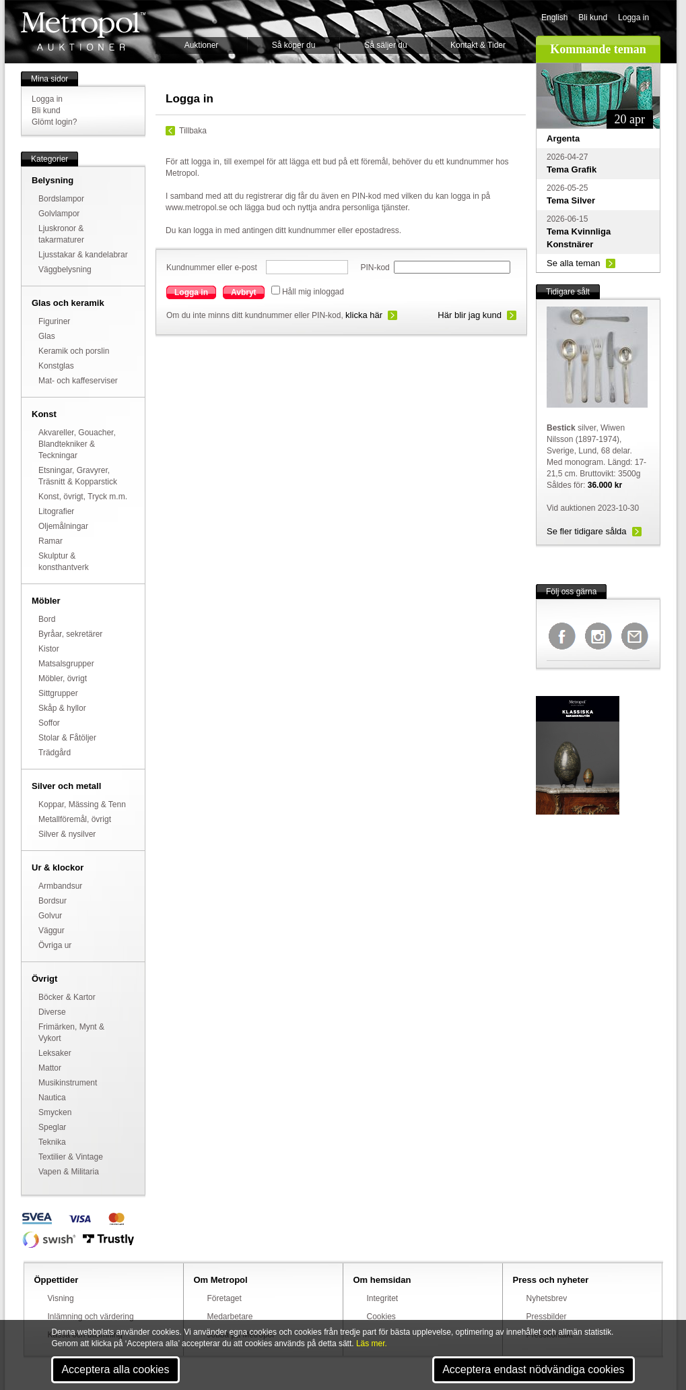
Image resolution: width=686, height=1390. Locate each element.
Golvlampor (58, 213)
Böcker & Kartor (67, 997)
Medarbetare (230, 1316)
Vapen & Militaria (68, 1171)
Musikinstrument (67, 1082)
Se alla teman (574, 263)
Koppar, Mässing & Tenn (82, 804)
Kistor (48, 649)
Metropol (83, 31)
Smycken (54, 1112)
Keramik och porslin (73, 351)
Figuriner (54, 321)
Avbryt (243, 292)
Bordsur (52, 901)
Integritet (383, 1298)
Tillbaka (193, 130)
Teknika (52, 1142)
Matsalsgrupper (66, 663)
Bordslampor (61, 198)
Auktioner (201, 45)
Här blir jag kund (470, 315)
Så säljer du (385, 45)
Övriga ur (54, 945)
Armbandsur (60, 886)
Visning (61, 1298)
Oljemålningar (63, 526)
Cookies (381, 1316)
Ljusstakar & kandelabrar (83, 254)
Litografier (56, 511)
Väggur (51, 930)
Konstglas (56, 366)
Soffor (49, 723)
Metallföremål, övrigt (74, 819)
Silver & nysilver (67, 834)
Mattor (49, 1068)
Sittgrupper (58, 693)
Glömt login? (54, 122)
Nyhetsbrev (547, 1298)
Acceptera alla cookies (115, 1369)
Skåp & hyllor (62, 708)
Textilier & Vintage (70, 1157)
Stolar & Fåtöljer (67, 738)
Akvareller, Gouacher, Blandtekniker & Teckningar (77, 444)
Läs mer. (371, 1343)
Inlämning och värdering (91, 1316)
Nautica (52, 1097)
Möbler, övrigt (62, 678)
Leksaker (54, 1053)
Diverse (52, 1012)
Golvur (50, 915)
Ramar (50, 541)
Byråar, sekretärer (70, 634)
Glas (46, 336)
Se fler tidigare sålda (587, 531)
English (554, 17)
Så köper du (294, 45)
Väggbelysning (65, 269)
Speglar (52, 1127)
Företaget (224, 1298)
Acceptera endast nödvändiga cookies (533, 1369)
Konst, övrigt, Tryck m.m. (82, 496)
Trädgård (54, 752)
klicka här (363, 315)
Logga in (633, 17)
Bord (46, 619)
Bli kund (592, 17)
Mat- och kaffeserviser (78, 380)
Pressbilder (546, 1316)
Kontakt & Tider (478, 45)
